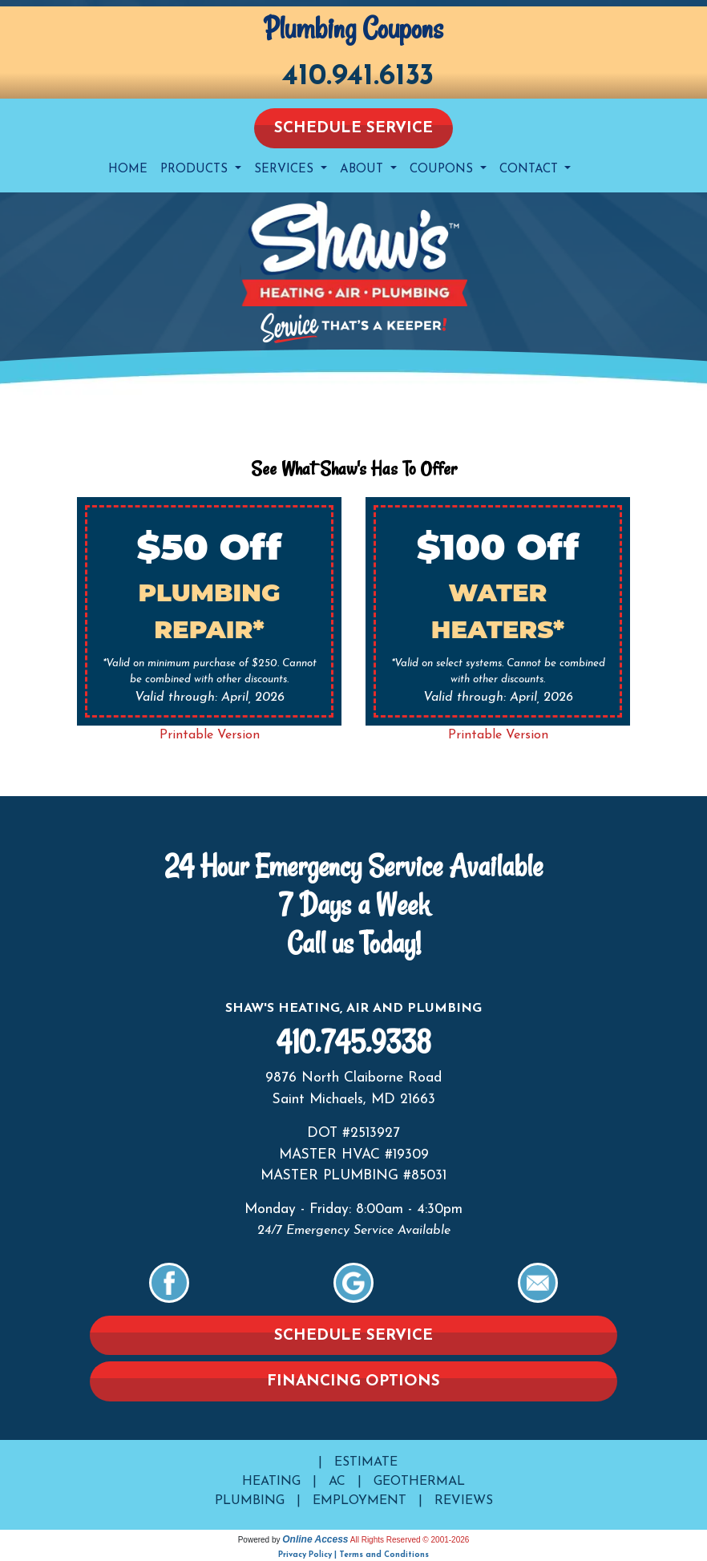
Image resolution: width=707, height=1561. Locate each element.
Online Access (315, 1539)
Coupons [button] (443, 170)
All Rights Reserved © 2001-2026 (410, 1539)
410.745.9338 (353, 1042)
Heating (271, 1481)
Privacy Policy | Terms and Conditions (353, 1555)
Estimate (366, 1462)
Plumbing (250, 1500)
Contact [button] (530, 170)
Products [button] (196, 170)
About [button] (363, 170)
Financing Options (353, 1381)
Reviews (463, 1500)
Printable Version (210, 735)
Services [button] (285, 170)
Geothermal (419, 1481)
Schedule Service (353, 128)
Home (127, 170)
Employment (359, 1500)
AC (337, 1481)
